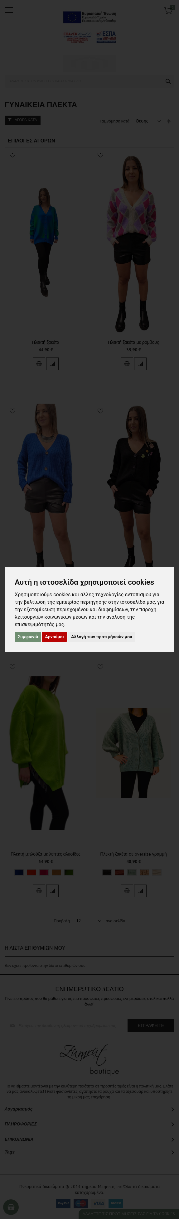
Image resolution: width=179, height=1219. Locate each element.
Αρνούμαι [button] (54, 636)
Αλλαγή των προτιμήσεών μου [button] (101, 636)
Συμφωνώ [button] (28, 636)
